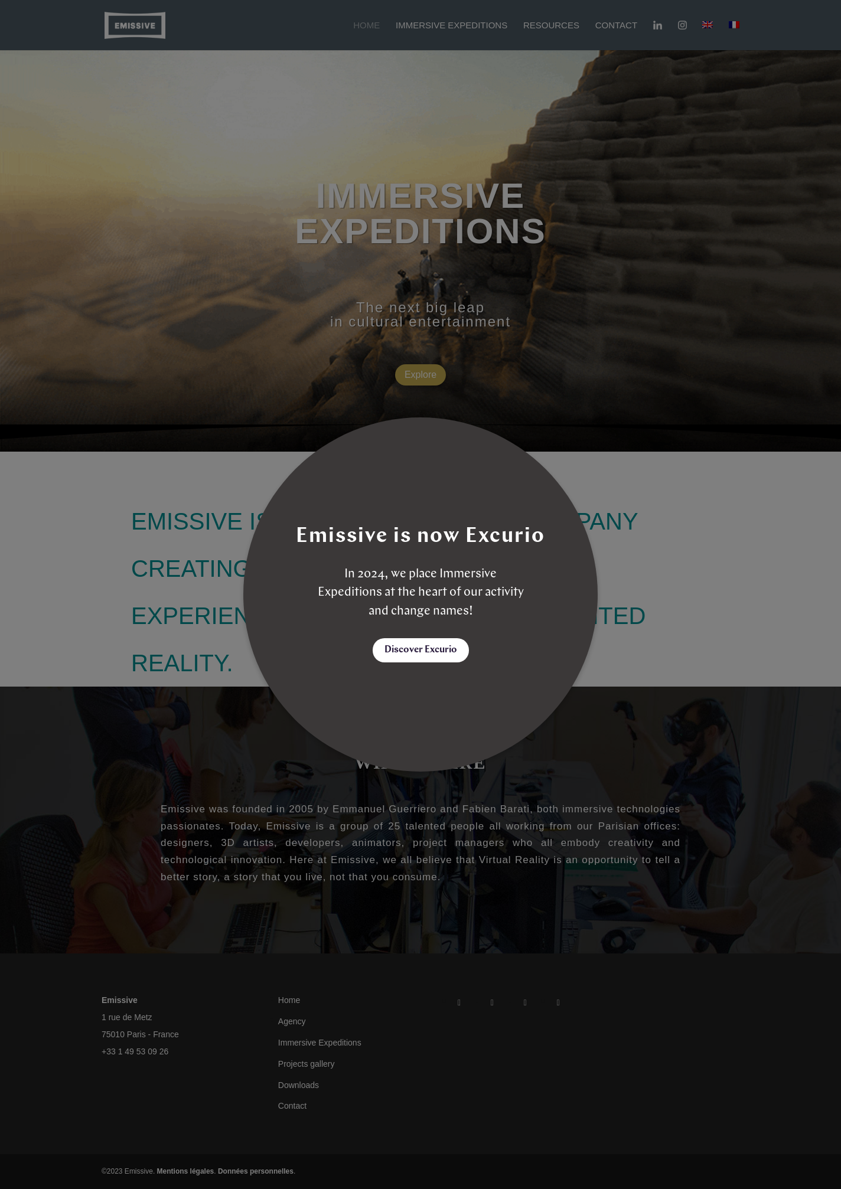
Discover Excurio (420, 650)
